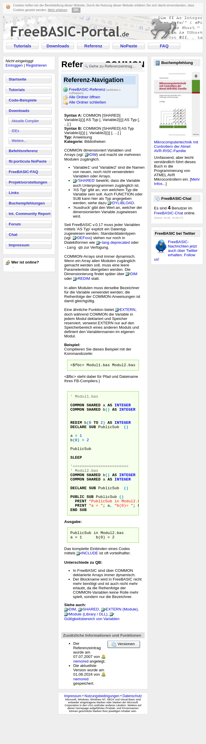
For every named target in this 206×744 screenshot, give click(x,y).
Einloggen (14, 65)
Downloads (57, 46)
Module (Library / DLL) (88, 641)
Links (14, 193)
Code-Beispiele (23, 100)
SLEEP (76, 471)
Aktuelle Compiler (25, 121)
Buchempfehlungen (27, 203)
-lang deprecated (115, 242)
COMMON (77, 409)
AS (110, 409)
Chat (13, 234)
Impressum (19, 245)
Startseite (17, 79)
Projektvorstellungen (28, 182)
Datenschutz (132, 723)
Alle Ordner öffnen (84, 97)
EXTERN (127, 310)
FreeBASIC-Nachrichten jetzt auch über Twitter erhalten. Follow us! (176, 250)
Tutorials (22, 46)
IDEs (15, 131)
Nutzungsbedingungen (102, 723)
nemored (81, 688)
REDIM (84, 279)
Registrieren (36, 65)
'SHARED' (86, 180)
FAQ (164, 46)
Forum (15, 224)
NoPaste (128, 46)
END (73, 534)
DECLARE (78, 435)
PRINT (81, 524)
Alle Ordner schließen (87, 102)
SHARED (94, 409)
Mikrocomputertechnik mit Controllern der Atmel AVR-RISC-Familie (176, 146)
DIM (92, 154)
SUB (92, 435)
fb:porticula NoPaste (27, 161)
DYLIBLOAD (123, 203)
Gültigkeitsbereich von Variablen (91, 645)
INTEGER (122, 409)
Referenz (93, 46)
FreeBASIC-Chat (168, 213)
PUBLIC (77, 518)
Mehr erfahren (57, 10)
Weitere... (19, 141)
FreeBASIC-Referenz (95, 89)
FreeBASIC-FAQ (23, 172)
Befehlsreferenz (23, 151)
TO (96, 429)
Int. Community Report (30, 213)
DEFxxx (84, 238)
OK (76, 10)
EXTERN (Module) (122, 636)
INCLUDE (89, 580)
